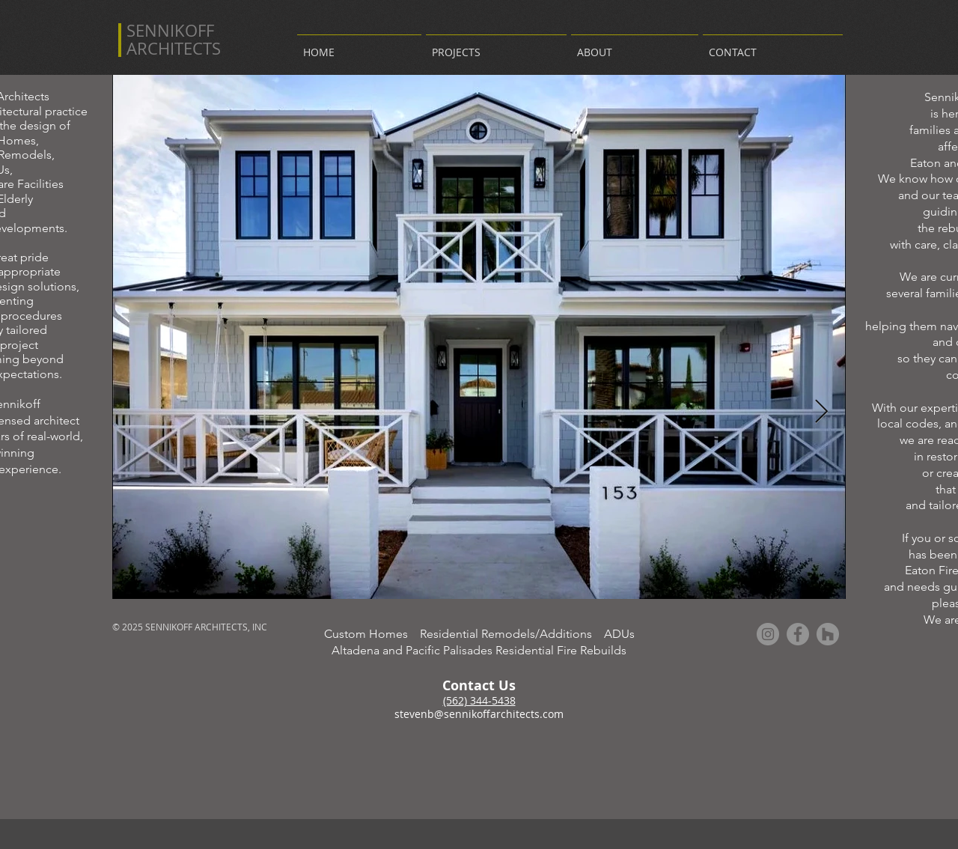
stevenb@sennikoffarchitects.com (479, 714)
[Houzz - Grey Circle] (828, 634)
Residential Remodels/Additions (512, 634)
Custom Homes (372, 634)
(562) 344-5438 (479, 700)
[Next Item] (821, 411)
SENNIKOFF (170, 30)
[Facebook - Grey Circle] (798, 634)
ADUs (619, 634)
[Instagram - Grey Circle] (768, 634)
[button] (496, 45)
